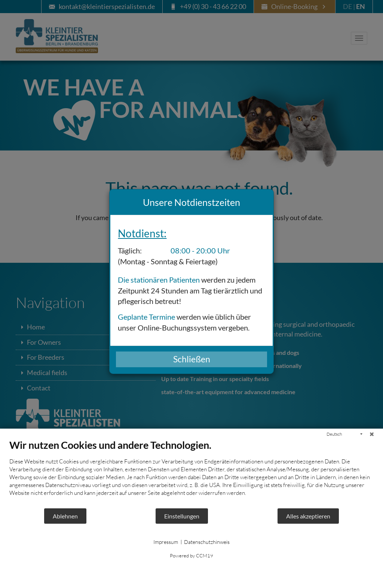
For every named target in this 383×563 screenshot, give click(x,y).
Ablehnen (65, 516)
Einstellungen (181, 516)
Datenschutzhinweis (207, 542)
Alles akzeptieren (308, 516)
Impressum (165, 542)
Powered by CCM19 (191, 556)
